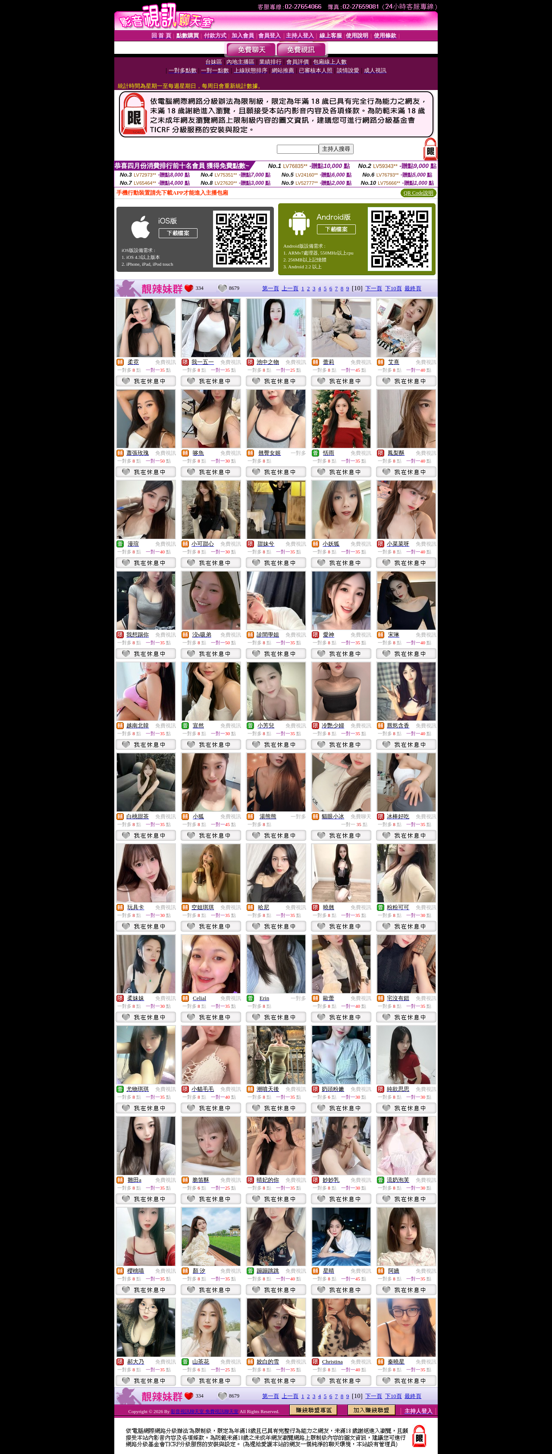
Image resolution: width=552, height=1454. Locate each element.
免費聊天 (361, 817)
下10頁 (393, 288)
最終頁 (413, 288)
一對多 (298, 453)
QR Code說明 (418, 193)
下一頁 (373, 288)
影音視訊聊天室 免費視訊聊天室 (204, 1411)
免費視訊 (165, 362)
